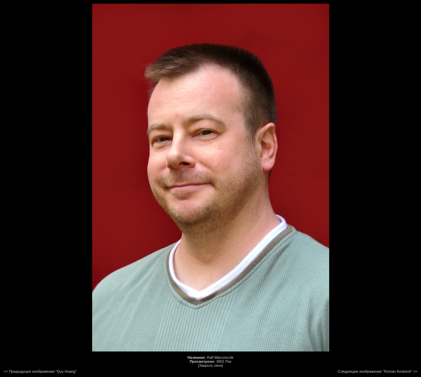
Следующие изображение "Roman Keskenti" (375, 371)
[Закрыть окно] (210, 365)
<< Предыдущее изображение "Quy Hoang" (40, 371)
